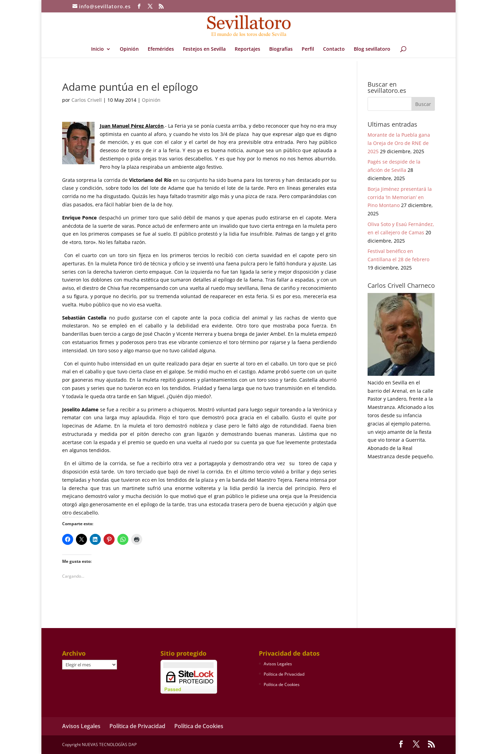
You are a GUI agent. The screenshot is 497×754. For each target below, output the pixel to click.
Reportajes (247, 49)
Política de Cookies (282, 684)
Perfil (308, 49)
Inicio (97, 49)
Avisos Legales (278, 664)
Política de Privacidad (284, 674)
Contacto (334, 49)
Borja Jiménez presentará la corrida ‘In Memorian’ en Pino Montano (400, 197)
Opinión (129, 49)
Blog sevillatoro (372, 49)
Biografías (281, 49)
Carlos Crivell (86, 100)
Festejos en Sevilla (204, 49)
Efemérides (161, 49)
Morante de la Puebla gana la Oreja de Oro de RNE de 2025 (399, 143)
